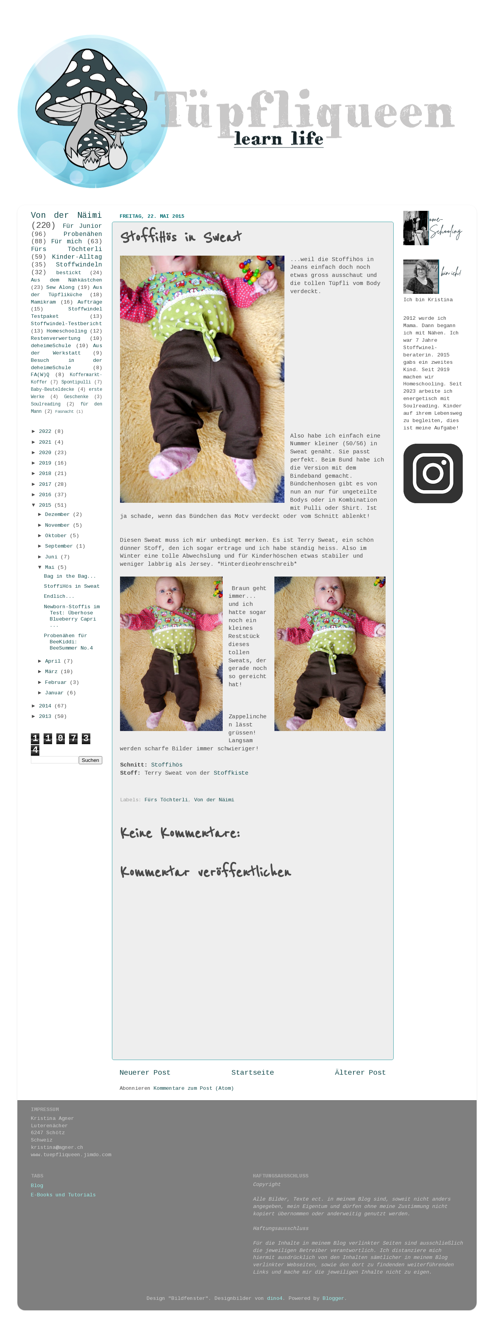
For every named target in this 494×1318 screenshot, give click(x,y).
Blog (37, 1186)
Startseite (253, 1073)
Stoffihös (167, 765)
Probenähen (83, 234)
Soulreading (46, 404)
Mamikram (43, 302)
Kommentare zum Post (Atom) (194, 1088)
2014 (46, 706)
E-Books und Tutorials (63, 1195)
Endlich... (59, 596)
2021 (46, 442)
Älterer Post (360, 1073)
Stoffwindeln (79, 264)
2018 (46, 474)
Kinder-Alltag (77, 257)
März (53, 672)
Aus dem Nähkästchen (66, 280)
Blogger (333, 1298)
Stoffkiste (231, 773)
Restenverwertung (55, 338)
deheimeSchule (51, 346)
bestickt (68, 273)
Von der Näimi (214, 800)
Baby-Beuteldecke (52, 389)
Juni (53, 557)
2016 (46, 495)
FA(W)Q (40, 375)
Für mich (67, 241)
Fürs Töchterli (166, 800)
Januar (56, 693)
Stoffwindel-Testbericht (66, 324)
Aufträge (90, 302)
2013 (46, 716)
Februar (57, 682)
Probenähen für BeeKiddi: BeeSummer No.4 (68, 642)
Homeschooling (67, 331)
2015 (46, 505)
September (60, 546)
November (59, 525)
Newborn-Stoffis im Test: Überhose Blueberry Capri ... (72, 616)
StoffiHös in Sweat (72, 586)
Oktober (57, 536)
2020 (46, 453)
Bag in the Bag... (70, 576)
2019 (46, 463)
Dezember (59, 514)
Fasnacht (64, 411)
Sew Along (60, 287)
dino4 (275, 1298)
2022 (46, 431)
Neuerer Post (145, 1073)
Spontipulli (76, 382)
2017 (46, 484)
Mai (51, 567)
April (54, 661)
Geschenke (76, 397)
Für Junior (83, 226)
